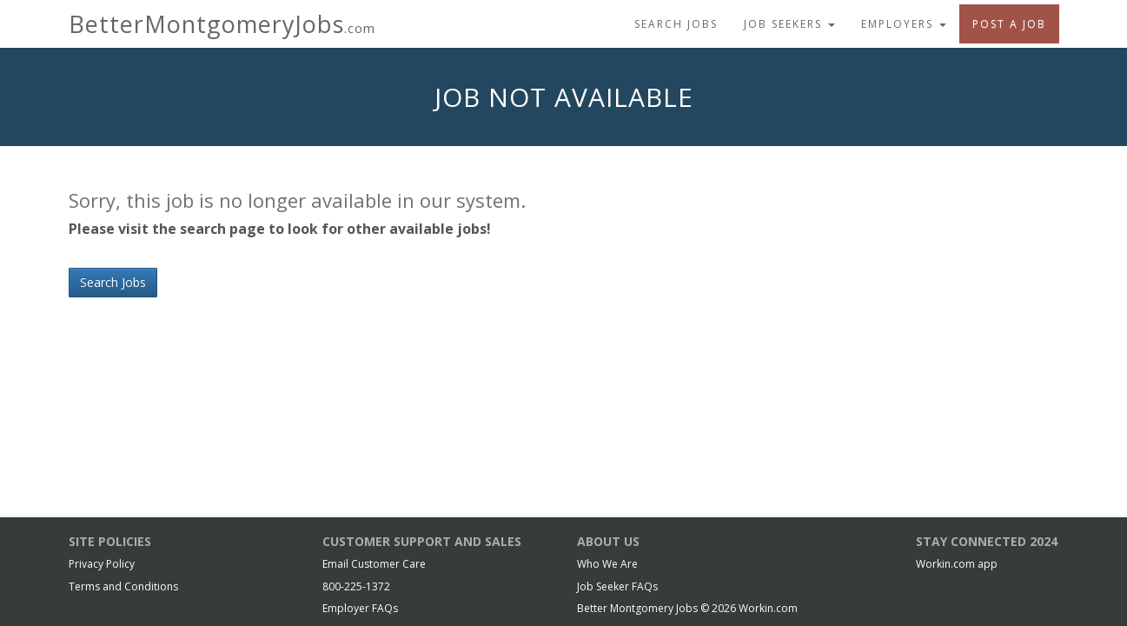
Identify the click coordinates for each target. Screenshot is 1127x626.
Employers (903, 24)
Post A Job (1009, 24)
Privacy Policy (102, 563)
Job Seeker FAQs (617, 586)
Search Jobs (676, 24)
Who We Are (607, 563)
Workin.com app (957, 563)
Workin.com (768, 608)
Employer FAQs (360, 608)
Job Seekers (789, 24)
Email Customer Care (374, 563)
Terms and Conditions (123, 586)
